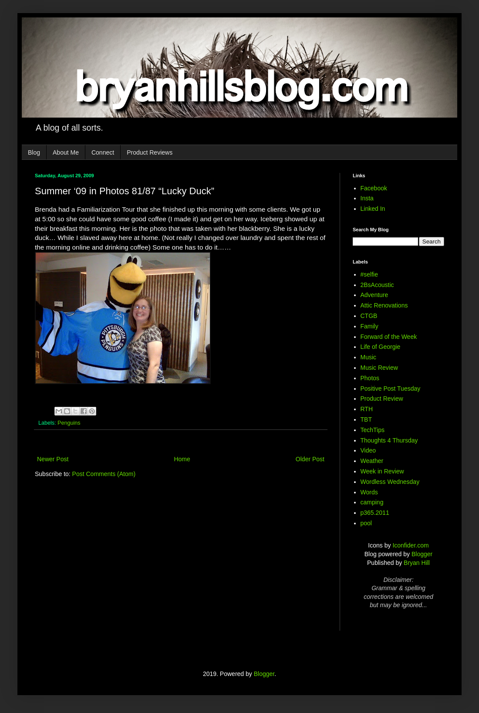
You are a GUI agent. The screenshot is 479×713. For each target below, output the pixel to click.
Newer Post (52, 459)
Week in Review (382, 471)
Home (182, 459)
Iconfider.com (410, 545)
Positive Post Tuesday (391, 388)
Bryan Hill (417, 562)
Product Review (382, 398)
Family (369, 326)
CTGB (369, 315)
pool (366, 523)
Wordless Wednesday (390, 481)
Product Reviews (149, 152)
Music (369, 357)
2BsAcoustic (377, 284)
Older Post (310, 459)
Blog (34, 152)
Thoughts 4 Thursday (389, 440)
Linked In (373, 208)
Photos (370, 378)
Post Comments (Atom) (103, 473)
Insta (367, 198)
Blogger (422, 554)
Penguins (69, 423)
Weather (372, 460)
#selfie (369, 274)
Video (368, 450)
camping (372, 502)
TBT (366, 419)
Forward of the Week (389, 336)
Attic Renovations (384, 305)
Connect (102, 152)
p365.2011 (375, 512)
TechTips (373, 429)
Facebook (374, 188)
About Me (66, 152)
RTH (367, 408)
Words (369, 492)
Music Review (379, 367)
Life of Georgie (381, 346)
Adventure (374, 294)
